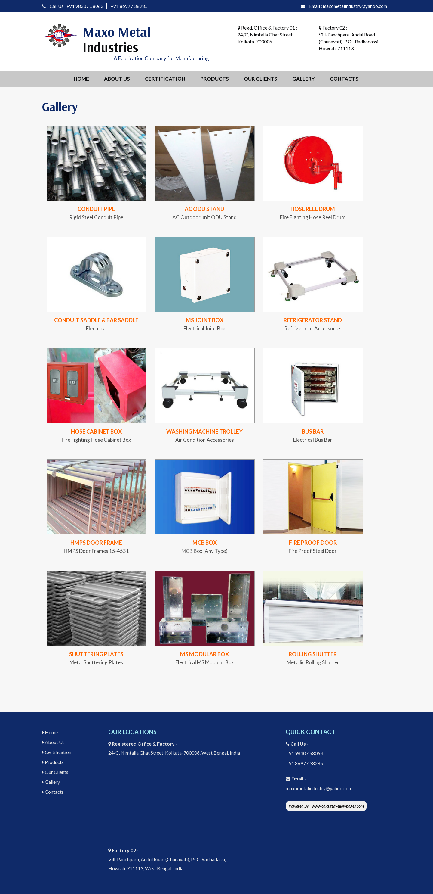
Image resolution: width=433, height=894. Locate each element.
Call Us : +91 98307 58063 (76, 6)
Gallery (303, 79)
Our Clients (260, 79)
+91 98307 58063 (304, 753)
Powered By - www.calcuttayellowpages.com (326, 805)
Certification (165, 79)
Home (81, 79)
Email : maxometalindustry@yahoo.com (348, 6)
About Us (117, 79)
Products (214, 79)
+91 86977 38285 (129, 6)
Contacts (344, 79)
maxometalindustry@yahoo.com (319, 788)
